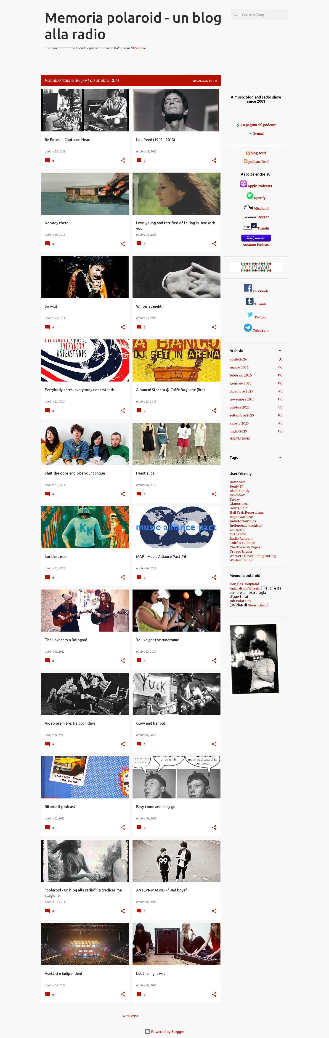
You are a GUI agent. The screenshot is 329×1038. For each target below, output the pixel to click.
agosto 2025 (239, 423)
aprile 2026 (238, 359)
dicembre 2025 (241, 391)
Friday (235, 499)
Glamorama (239, 504)
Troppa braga (241, 552)
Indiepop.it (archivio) (246, 525)
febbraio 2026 (241, 375)
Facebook (256, 291)
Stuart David (258, 605)
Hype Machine (241, 517)
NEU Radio (138, 48)
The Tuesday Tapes (245, 547)
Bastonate (238, 482)
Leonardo (237, 530)
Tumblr (256, 304)
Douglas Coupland (244, 584)
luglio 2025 (238, 431)
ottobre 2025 (240, 407)
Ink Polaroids (240, 601)
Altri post (131, 1016)
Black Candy (239, 491)
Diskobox (237, 495)
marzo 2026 (239, 367)
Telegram (256, 330)
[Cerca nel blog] (264, 14)
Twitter (256, 317)
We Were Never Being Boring (253, 556)
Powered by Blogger (164, 1032)
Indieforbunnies (243, 521)
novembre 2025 (242, 399)
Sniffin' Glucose (242, 543)
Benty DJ (236, 486)
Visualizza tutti (204, 80)
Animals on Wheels (245, 588)
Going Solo (238, 508)
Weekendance (241, 560)
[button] (122, 161)
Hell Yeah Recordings (247, 512)
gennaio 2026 (241, 383)
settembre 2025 (242, 415)
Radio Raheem (241, 538)
